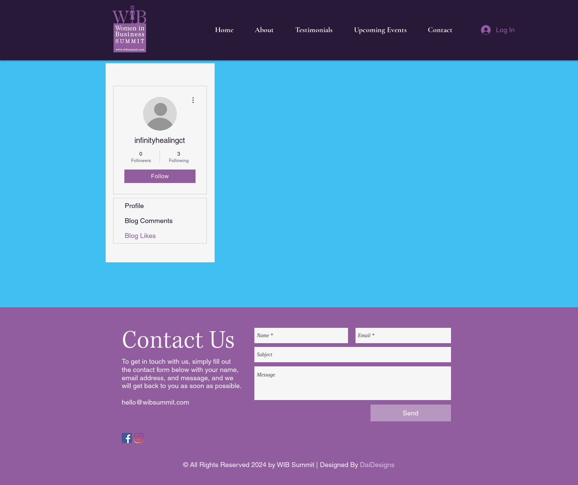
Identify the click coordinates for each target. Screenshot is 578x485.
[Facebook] (127, 438)
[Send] (410, 413)
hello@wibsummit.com (155, 402)
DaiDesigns (377, 465)
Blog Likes (140, 236)
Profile (134, 206)
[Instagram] (139, 438)
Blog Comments (149, 221)
